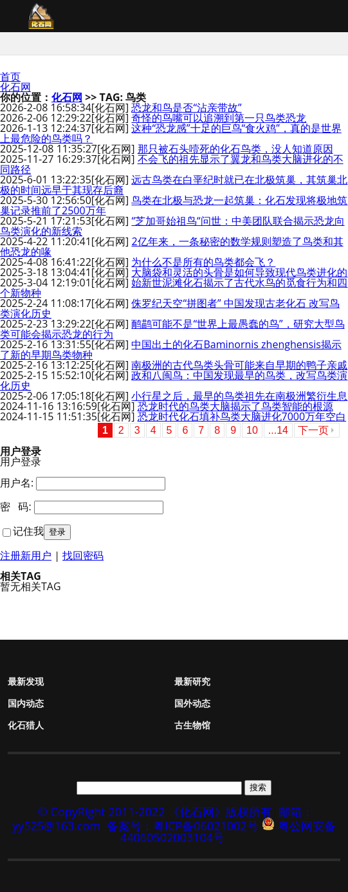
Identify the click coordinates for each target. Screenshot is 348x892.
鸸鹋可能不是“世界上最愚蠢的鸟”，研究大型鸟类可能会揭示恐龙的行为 (172, 329)
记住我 (28, 531)
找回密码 (83, 555)
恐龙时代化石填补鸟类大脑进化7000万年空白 (242, 416)
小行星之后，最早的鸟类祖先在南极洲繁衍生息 (239, 396)
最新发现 (26, 681)
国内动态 (26, 703)
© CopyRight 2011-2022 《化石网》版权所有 (155, 811)
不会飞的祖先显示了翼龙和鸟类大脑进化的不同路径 (171, 164)
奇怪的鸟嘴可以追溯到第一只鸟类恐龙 (218, 118)
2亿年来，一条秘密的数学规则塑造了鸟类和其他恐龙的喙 (171, 246)
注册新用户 (25, 555)
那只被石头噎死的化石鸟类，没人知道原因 (235, 149)
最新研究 (192, 681)
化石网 (15, 87)
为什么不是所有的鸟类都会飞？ (203, 262)
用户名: (16, 483)
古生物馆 (192, 725)
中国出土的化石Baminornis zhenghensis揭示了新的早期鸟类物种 (171, 349)
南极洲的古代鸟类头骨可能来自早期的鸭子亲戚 (239, 365)
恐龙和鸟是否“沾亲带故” (186, 107)
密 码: (16, 506)
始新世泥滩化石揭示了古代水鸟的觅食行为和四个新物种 (173, 287)
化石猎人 (26, 725)
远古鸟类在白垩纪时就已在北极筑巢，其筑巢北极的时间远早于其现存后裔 (173, 184)
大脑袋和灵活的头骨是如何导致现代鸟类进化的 (239, 272)
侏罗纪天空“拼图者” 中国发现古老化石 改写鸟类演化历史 (170, 308)
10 (252, 430)
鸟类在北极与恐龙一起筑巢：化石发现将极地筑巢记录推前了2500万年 (173, 205)
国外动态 (192, 703)
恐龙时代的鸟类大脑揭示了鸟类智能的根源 (235, 406)
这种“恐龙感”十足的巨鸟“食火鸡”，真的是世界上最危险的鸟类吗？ (171, 133)
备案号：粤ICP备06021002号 (183, 825)
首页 (10, 77)
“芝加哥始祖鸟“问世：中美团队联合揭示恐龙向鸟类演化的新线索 (172, 226)
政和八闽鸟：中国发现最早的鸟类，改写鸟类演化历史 (173, 380)
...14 (278, 430)
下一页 (313, 430)
